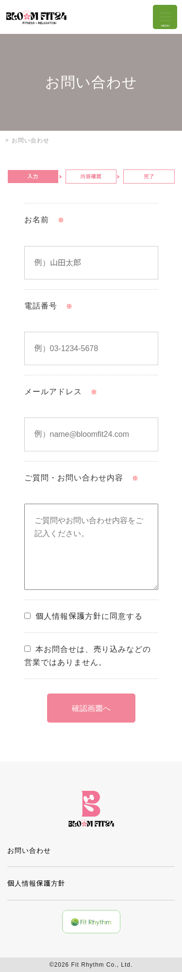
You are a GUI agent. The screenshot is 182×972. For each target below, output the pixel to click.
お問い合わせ (29, 850)
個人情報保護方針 (36, 883)
